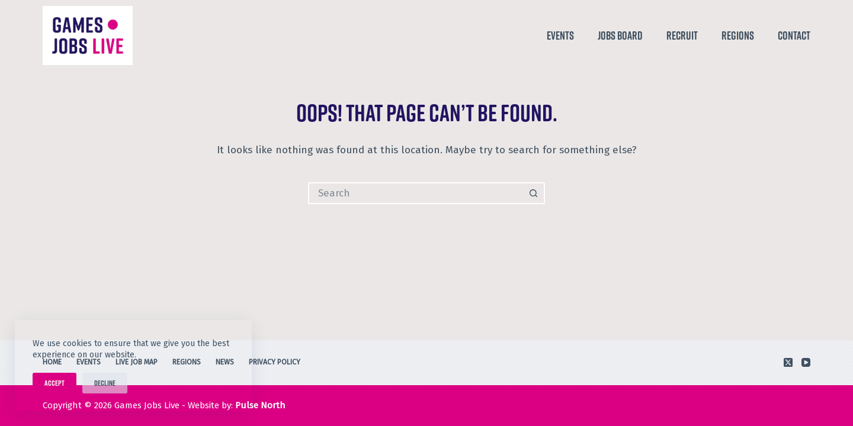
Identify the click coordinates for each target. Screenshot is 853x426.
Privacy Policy (274, 362)
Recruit (682, 35)
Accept (54, 382)
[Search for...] (415, 193)
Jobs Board (620, 35)
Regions (737, 35)
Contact (794, 35)
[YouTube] (805, 362)
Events (560, 35)
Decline (105, 382)
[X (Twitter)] (788, 362)
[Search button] (534, 193)
